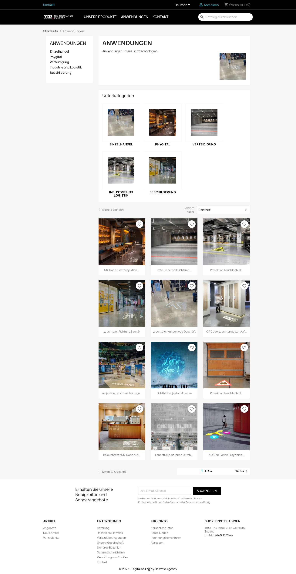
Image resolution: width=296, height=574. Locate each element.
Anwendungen (134, 17)
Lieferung (103, 528)
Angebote (49, 528)
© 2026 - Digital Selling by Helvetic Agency (148, 569)
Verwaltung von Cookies (112, 557)
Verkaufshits (51, 537)
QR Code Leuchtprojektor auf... (226, 331)
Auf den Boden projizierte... (226, 455)
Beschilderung (60, 73)
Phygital (56, 57)
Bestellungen (159, 533)
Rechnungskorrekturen (166, 537)
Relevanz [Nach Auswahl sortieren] (223, 210)
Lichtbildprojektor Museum (174, 393)
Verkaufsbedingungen (111, 537)
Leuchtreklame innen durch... (174, 455)
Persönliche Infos (162, 528)
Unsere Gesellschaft (110, 542)
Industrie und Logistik (66, 67)
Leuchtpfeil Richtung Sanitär (121, 331)
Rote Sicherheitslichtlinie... (174, 270)
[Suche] (225, 17)
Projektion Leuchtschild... (226, 270)
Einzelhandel (59, 52)
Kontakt (49, 5)
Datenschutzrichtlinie (111, 552)
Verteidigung (59, 62)
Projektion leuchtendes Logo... (122, 393)
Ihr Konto (159, 521)
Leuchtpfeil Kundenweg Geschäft (174, 331)
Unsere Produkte (100, 17)
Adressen (157, 542)
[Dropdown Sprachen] (183, 5)
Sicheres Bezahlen (109, 547)
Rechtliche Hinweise (110, 533)
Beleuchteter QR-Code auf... (121, 455)
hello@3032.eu (223, 535)
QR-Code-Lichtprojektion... (121, 270)
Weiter (242, 471)
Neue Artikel (51, 533)
